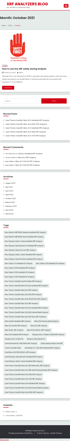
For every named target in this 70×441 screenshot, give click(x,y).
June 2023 (9, 191)
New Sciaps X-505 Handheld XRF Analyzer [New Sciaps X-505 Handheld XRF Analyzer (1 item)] (20, 268)
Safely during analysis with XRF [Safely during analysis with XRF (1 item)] (52, 343)
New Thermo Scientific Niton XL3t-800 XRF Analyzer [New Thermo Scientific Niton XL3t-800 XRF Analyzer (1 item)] (23, 294)
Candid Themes (56, 433)
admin (21, 73)
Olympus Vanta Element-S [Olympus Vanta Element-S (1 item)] (36, 339)
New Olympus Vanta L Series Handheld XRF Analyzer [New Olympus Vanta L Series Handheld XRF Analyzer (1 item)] (23, 255)
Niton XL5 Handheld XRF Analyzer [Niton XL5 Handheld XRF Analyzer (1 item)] (17, 334)
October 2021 (10, 198)
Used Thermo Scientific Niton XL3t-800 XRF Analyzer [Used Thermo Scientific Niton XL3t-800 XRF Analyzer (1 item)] (23, 374)
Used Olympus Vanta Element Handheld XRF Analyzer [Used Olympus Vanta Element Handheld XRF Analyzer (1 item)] (24, 357)
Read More (8, 88)
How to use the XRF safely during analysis (24, 68)
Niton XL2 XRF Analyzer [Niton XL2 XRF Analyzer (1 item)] (39, 326)
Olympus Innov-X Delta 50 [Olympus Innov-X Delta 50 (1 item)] (14, 339)
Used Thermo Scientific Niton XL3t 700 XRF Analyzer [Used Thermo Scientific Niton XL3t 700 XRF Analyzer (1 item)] (23, 379)
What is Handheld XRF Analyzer (30, 154)
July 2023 (9, 187)
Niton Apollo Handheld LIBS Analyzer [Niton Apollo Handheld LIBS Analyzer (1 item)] (18, 321)
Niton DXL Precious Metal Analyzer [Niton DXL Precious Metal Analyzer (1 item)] (46, 321)
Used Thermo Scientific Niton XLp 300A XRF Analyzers (26, 124)
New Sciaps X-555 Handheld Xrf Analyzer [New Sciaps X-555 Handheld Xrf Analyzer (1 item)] (19, 277)
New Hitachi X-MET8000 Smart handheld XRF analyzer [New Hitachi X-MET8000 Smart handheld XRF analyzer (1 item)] (24, 237)
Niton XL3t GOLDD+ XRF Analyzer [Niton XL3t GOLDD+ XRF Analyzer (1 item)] (38, 330)
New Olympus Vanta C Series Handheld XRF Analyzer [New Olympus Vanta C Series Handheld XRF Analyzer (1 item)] (23, 241)
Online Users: (10, 412)
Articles (5, 65)
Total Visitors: (10, 415)
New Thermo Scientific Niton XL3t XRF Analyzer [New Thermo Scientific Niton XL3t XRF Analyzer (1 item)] (21, 303)
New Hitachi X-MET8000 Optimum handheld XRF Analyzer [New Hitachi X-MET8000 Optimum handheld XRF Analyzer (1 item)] (25, 232)
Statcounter (4, 440)
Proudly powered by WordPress (21, 433)
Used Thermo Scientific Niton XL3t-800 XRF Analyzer (25, 132)
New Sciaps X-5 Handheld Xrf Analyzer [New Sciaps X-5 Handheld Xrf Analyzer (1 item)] (18, 263)
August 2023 (10, 183)
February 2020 (11, 206)
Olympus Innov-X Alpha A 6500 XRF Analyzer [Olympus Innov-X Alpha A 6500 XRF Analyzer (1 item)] (48, 334)
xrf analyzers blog (27, 4)
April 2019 (9, 214)
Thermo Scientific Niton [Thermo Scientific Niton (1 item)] (13, 348)
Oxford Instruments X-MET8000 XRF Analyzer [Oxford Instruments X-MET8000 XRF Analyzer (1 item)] (21, 343)
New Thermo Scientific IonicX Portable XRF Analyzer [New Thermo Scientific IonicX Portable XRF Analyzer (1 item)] (23, 281)
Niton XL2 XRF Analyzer (27, 157)
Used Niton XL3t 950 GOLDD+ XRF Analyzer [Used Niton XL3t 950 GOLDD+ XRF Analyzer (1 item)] (20, 352)
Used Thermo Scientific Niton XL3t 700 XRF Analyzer (25, 136)
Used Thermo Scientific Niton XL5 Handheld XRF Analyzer (27, 120)
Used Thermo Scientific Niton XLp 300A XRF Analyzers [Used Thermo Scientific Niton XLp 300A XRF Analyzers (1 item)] (24, 392)
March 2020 (10, 202)
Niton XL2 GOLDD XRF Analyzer (27, 161)
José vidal (9, 161)
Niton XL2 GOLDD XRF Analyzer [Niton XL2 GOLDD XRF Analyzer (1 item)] (16, 326)
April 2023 (9, 194)
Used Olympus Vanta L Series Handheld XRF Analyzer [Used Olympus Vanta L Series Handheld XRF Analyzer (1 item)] (23, 361)
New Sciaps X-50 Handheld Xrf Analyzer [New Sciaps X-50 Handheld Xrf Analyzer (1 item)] (50, 263)
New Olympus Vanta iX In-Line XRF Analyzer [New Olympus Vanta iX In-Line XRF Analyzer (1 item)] (20, 250)
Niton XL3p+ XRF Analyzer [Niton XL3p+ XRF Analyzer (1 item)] (14, 330)
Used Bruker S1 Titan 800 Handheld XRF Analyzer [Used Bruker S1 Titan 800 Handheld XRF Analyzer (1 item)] (42, 348)
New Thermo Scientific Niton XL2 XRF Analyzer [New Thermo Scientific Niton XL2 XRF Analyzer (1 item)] (21, 290)
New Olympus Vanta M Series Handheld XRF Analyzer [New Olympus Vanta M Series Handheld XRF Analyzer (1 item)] (24, 259)
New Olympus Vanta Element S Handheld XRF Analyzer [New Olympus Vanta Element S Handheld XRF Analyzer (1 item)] (24, 246)
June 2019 (9, 210)
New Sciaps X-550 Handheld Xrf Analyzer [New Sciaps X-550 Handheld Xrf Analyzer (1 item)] (19, 272)
